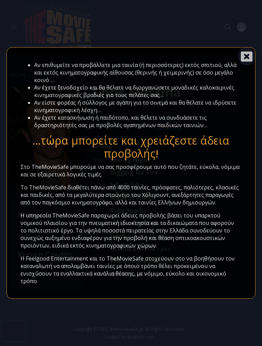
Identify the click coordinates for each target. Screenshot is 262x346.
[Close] (246, 56)
